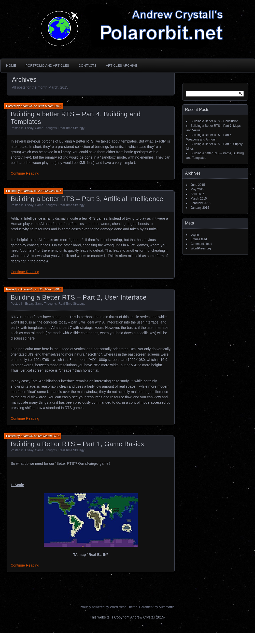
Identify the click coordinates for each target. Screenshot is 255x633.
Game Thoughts (46, 128)
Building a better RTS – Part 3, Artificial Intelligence (87, 198)
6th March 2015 (48, 436)
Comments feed (201, 244)
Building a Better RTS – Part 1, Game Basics (77, 443)
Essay (29, 128)
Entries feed (199, 239)
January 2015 (200, 207)
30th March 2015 (49, 106)
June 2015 (198, 185)
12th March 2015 (49, 289)
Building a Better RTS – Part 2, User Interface (79, 297)
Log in (195, 234)
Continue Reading (25, 173)
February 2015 (200, 203)
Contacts (87, 65)
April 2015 (197, 194)
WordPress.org (201, 248)
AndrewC (27, 106)
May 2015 (197, 189)
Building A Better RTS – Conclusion (214, 121)
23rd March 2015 (49, 191)
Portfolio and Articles (47, 65)
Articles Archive (121, 65)
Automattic (166, 607)
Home (11, 65)
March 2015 (199, 198)
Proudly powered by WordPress (103, 607)
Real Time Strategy (71, 128)
